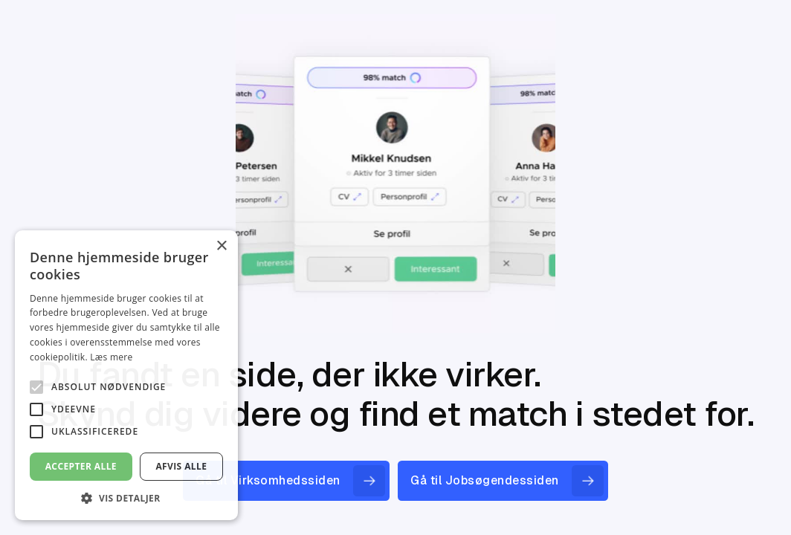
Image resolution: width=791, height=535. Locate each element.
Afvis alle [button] (181, 466)
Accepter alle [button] (81, 466)
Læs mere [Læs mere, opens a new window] (111, 357)
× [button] (221, 246)
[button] (126, 497)
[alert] (126, 375)
